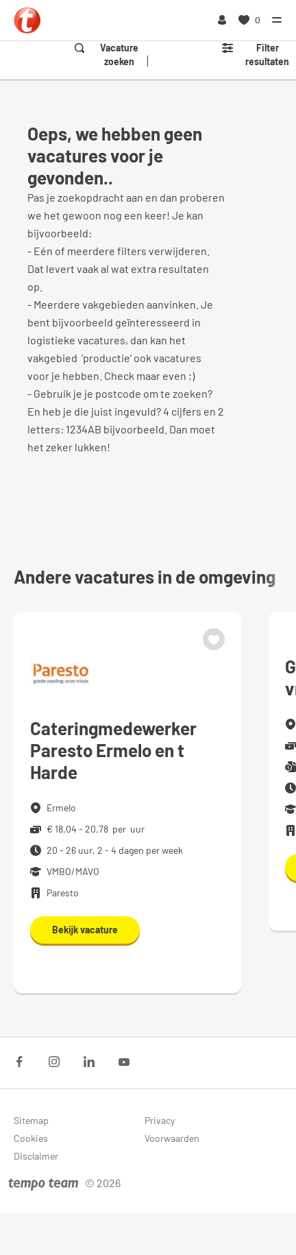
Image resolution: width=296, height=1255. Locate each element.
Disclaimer (36, 1156)
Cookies (31, 1138)
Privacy (160, 1120)
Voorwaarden (172, 1138)
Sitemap (31, 1120)
